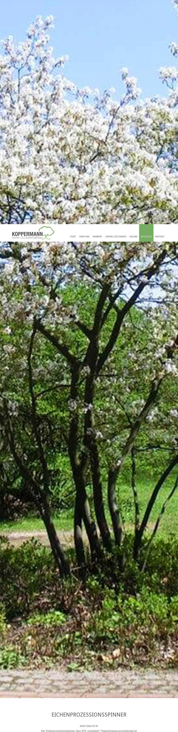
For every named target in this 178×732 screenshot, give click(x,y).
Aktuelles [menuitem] (146, 236)
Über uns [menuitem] (84, 236)
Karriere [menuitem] (97, 236)
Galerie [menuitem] (133, 236)
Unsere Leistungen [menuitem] (115, 236)
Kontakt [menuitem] (159, 236)
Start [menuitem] (73, 236)
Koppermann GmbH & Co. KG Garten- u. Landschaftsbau (33, 233)
